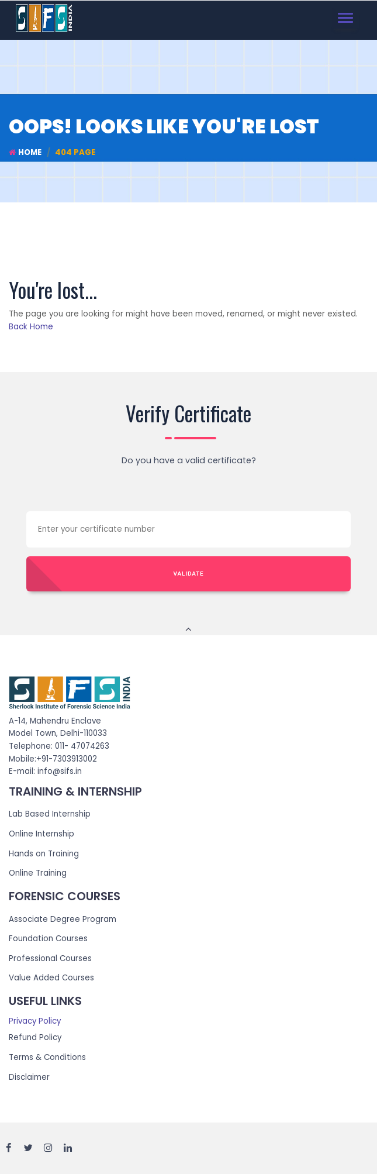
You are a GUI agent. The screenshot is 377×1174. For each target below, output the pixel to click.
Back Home (31, 326)
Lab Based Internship (50, 814)
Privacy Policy (35, 1021)
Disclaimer (29, 1077)
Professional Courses (50, 958)
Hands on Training (44, 853)
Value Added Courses (51, 977)
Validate (189, 573)
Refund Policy (35, 1037)
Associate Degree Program (62, 919)
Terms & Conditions (47, 1057)
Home (25, 152)
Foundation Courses (48, 938)
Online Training (38, 873)
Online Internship (41, 833)
